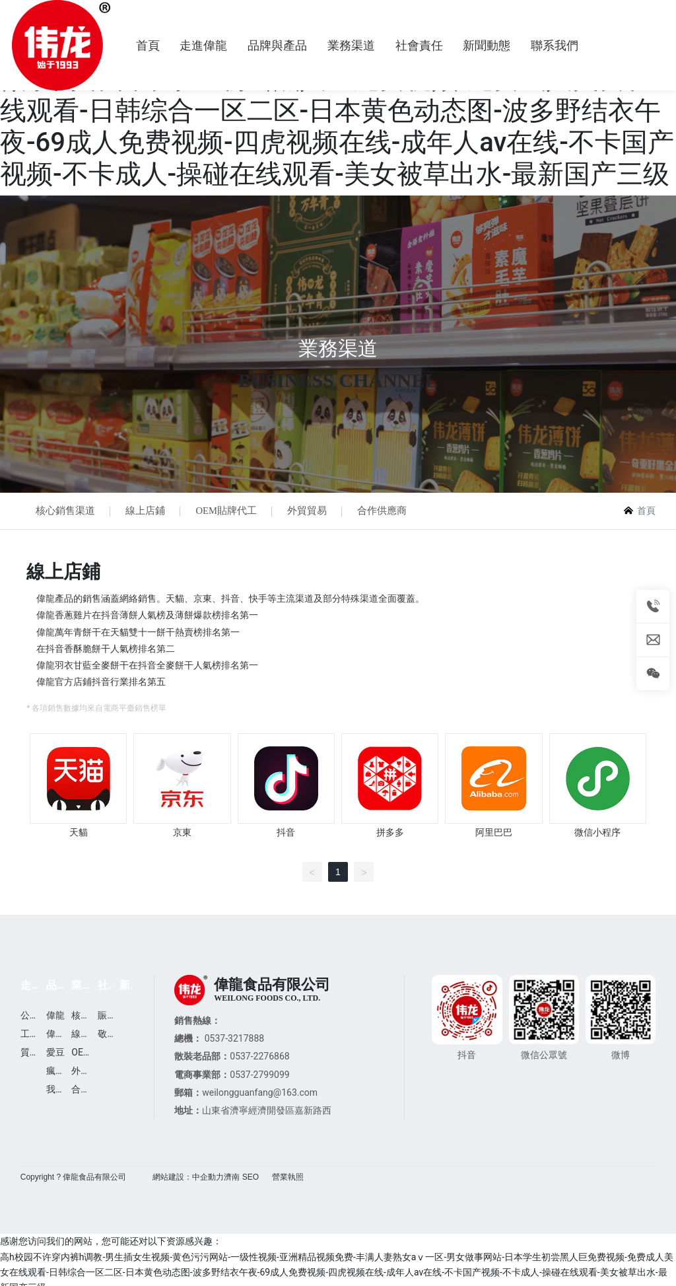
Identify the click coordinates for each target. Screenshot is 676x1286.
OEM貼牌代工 (232, 512)
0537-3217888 (234, 1041)
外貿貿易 (316, 512)
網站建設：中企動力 (188, 1179)
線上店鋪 (149, 512)
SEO (250, 1179)
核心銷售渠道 (66, 512)
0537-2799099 (259, 1076)
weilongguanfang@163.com (260, 1095)
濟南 (232, 1179)
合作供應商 (394, 512)
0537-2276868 (259, 1059)
